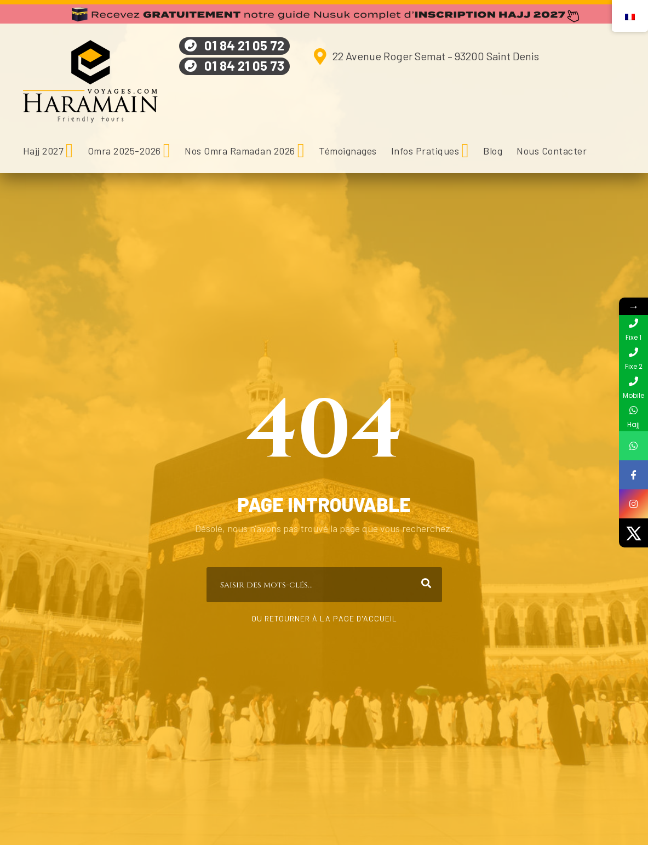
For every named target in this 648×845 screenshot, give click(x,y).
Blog (492, 151)
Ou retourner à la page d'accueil (324, 618)
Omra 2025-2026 (124, 151)
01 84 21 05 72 (244, 45)
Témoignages (348, 151)
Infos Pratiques (425, 151)
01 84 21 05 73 (244, 65)
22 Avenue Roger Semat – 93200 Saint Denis (435, 55)
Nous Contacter (552, 151)
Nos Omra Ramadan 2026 (240, 151)
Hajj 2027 (43, 151)
